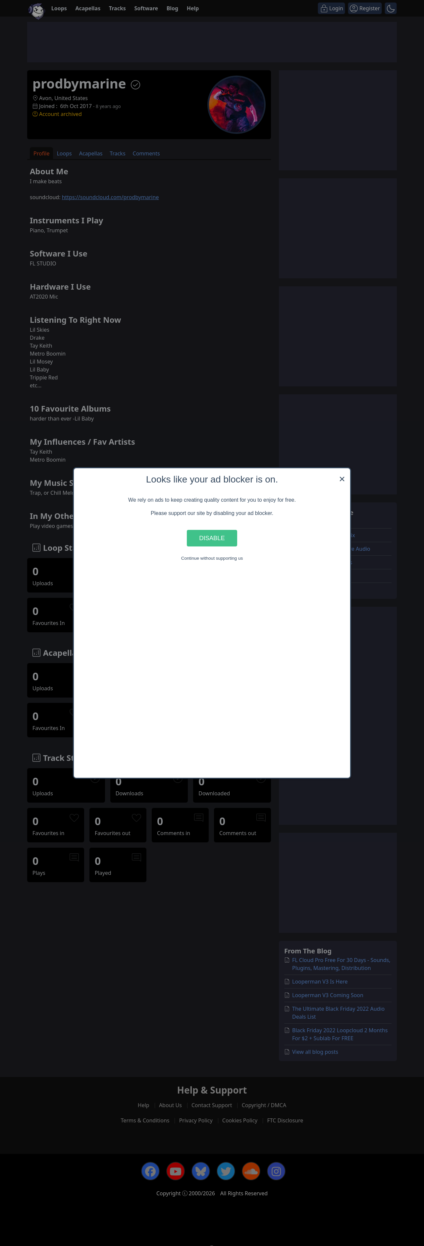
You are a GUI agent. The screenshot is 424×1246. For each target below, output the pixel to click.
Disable (212, 538)
